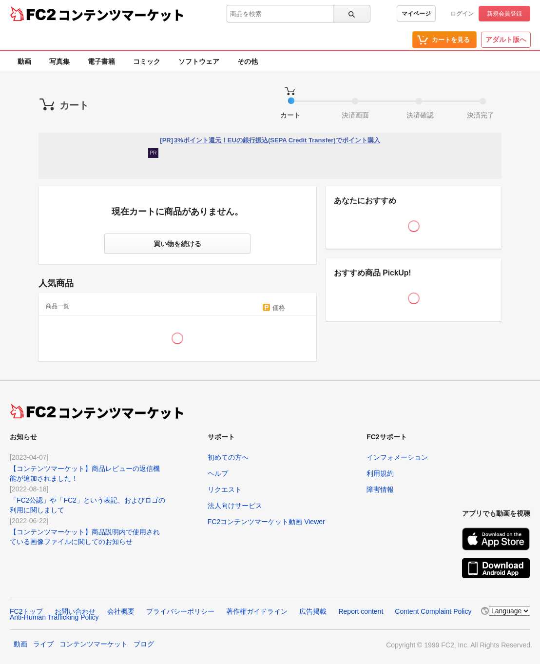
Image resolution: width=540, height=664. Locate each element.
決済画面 (355, 115)
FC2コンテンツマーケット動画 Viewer (266, 522)
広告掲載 (313, 611)
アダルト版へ (505, 39)
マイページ (416, 13)
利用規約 (380, 473)
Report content (360, 611)
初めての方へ (228, 457)
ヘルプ (218, 473)
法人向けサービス (235, 505)
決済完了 (480, 115)
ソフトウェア (198, 61)
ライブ (43, 644)
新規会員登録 (504, 13)
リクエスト (225, 489)
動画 (24, 61)
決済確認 (420, 115)
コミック (146, 61)
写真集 (59, 61)
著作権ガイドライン (257, 611)
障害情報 (380, 489)
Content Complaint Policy (433, 611)
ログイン (462, 13)
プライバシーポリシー (180, 611)
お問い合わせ (75, 611)
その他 (247, 61)
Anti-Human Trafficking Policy (54, 617)
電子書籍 (101, 61)
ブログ (144, 644)
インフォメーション (397, 457)
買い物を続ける (177, 244)
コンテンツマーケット (121, 14)
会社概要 (121, 611)
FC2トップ (26, 611)
